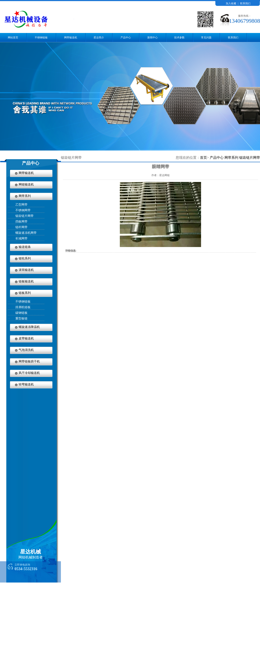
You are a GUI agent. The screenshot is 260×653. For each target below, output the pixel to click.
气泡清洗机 (26, 350)
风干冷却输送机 (29, 373)
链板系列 (25, 293)
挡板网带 (21, 221)
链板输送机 (26, 281)
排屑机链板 (23, 307)
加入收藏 (231, 3)
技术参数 (179, 37)
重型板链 (21, 318)
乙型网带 (21, 204)
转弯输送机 (26, 384)
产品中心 (125, 37)
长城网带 (21, 238)
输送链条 (25, 247)
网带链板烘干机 (29, 361)
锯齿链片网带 (24, 216)
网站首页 (13, 37)
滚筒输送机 (26, 270)
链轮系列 (25, 258)
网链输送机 (26, 184)
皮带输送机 (26, 338)
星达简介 (99, 37)
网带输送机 (70, 37)
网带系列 (25, 196)
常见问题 (206, 37)
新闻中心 (152, 37)
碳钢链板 (21, 312)
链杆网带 (21, 227)
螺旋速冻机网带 (26, 232)
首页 (203, 157)
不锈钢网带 (23, 210)
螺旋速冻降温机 (29, 327)
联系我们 (245, 3)
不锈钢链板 (41, 37)
